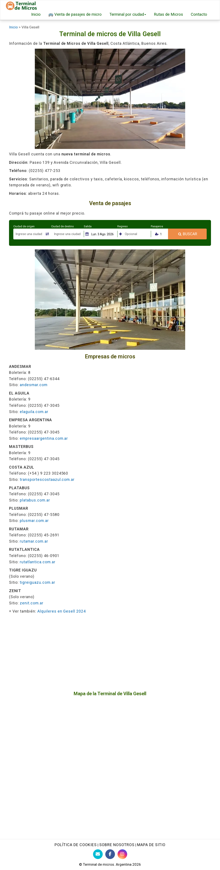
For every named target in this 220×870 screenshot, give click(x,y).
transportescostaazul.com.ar (47, 479)
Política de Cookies (76, 844)
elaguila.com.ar (34, 411)
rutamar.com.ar (34, 541)
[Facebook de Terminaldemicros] (110, 854)
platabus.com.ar (35, 500)
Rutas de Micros (168, 14)
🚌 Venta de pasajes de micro (75, 14)
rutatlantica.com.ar (37, 562)
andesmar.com (33, 384)
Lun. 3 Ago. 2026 (102, 234)
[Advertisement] (110, 652)
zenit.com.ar (31, 603)
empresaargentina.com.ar (44, 438)
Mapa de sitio (151, 844)
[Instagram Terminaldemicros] (122, 854)
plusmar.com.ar (34, 520)
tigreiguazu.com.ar (37, 582)
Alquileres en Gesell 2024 (61, 611)
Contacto (199, 14)
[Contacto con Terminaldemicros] (98, 854)
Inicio (36, 14)
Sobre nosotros (116, 844)
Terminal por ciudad (127, 14)
